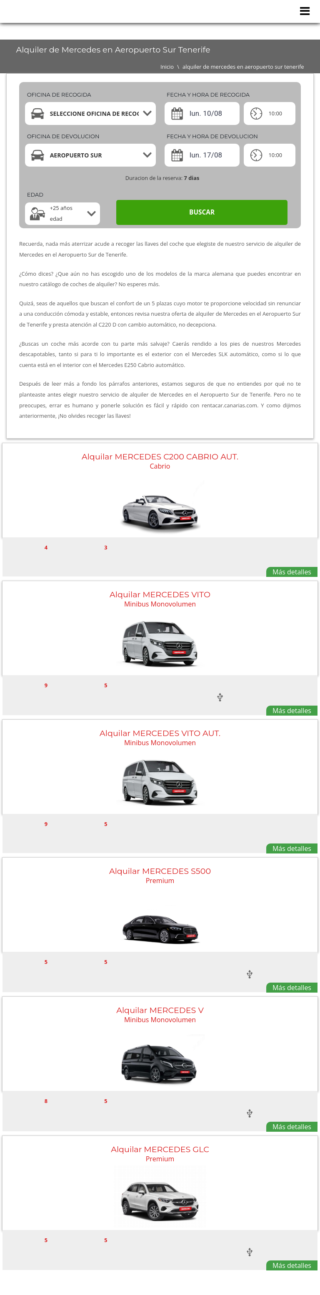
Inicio (167, 66)
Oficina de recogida (59, 94)
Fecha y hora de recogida (208, 94)
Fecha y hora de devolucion (212, 136)
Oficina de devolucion (63, 136)
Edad (35, 194)
